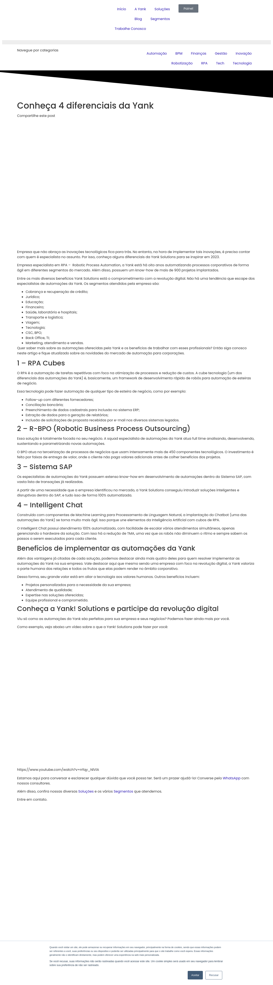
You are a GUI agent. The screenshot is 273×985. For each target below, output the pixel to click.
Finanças (198, 53)
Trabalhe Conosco (130, 28)
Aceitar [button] (195, 975)
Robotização (182, 63)
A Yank (140, 9)
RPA (204, 63)
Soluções (162, 9)
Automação (157, 53)
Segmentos (160, 18)
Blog (138, 18)
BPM (178, 53)
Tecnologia (242, 63)
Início (121, 9)
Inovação (244, 53)
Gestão (221, 53)
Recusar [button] (214, 975)
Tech (220, 63)
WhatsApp (231, 778)
